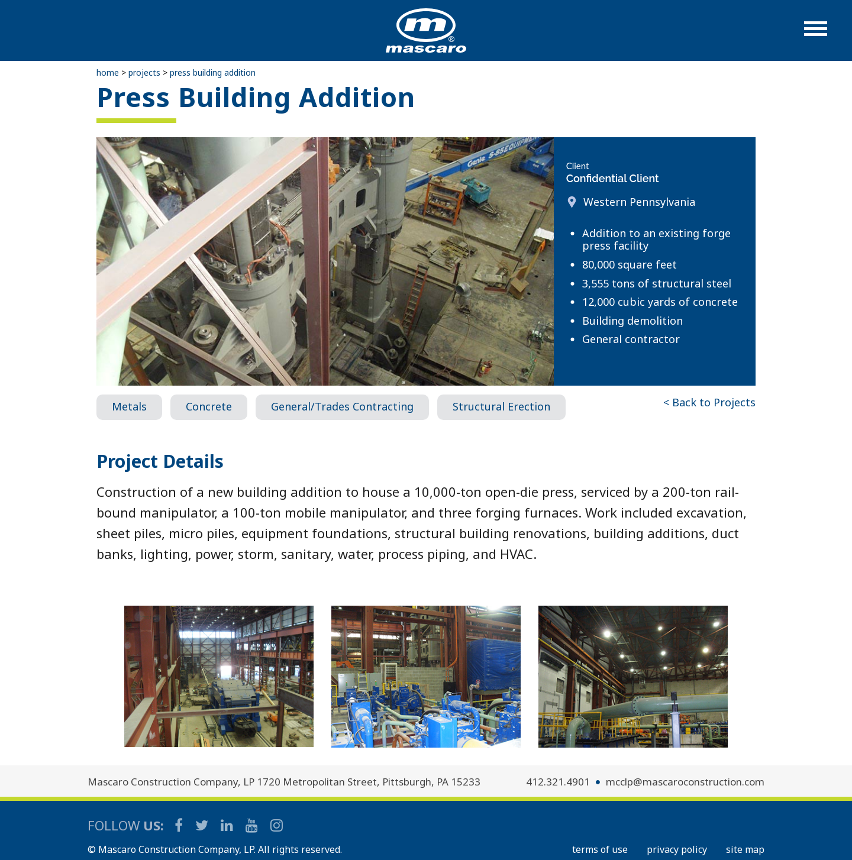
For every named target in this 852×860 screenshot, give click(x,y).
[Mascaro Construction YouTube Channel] (252, 825)
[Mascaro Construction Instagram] (276, 825)
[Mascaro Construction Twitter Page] (202, 825)
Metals (129, 406)
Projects (144, 72)
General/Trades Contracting (342, 406)
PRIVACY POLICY (677, 849)
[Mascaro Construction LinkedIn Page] (227, 825)
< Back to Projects (709, 402)
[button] (815, 34)
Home (107, 72)
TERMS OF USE (600, 849)
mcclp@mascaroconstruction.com (685, 781)
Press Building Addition (213, 72)
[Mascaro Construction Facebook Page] (179, 825)
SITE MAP (745, 849)
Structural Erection (501, 406)
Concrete (209, 406)
